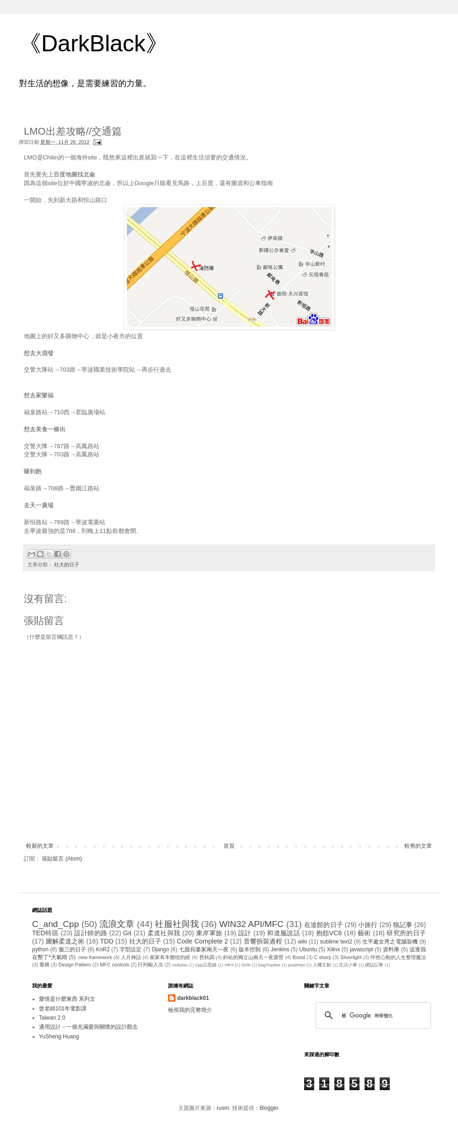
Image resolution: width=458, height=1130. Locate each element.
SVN (246, 964)
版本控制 (250, 949)
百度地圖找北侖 (74, 174)
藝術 (364, 933)
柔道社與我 (163, 933)
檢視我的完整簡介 (190, 1010)
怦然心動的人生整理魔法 (398, 957)
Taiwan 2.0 (52, 1018)
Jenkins (280, 949)
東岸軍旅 (209, 933)
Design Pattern (74, 964)
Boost (299, 957)
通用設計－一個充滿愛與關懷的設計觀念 (88, 1027)
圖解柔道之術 (65, 941)
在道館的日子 (323, 924)
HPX (229, 964)
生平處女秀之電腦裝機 (390, 941)
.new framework (94, 957)
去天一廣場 (39, 505)
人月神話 (131, 957)
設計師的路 (90, 933)
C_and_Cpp (55, 924)
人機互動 (322, 964)
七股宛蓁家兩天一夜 (204, 949)
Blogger (269, 1108)
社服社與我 (176, 924)
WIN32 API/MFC (251, 924)
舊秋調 (206, 957)
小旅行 (367, 924)
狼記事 (402, 924)
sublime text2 (336, 941)
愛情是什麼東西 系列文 (67, 999)
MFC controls (114, 964)
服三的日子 (72, 949)
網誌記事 (374, 964)
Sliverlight (351, 957)
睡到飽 (33, 471)
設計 (244, 933)
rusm (223, 1108)
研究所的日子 (406, 933)
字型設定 (131, 949)
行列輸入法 (150, 964)
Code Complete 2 (202, 941)
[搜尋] (372, 1015)
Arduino (179, 964)
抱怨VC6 (329, 933)
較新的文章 (40, 846)
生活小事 (348, 964)
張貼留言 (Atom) (62, 859)
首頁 (229, 846)
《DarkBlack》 (93, 43)
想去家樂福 (39, 395)
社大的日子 (66, 564)
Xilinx (333, 949)
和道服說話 (283, 933)
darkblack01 (193, 998)
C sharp (323, 957)
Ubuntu (308, 949)
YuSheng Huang (59, 1036)
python (40, 949)
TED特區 (45, 933)
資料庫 (391, 949)
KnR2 (103, 949)
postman (296, 964)
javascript (361, 949)
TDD (107, 941)
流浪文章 (116, 924)
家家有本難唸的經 (170, 957)
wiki (302, 941)
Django (160, 949)
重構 (44, 964)
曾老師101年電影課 (63, 1008)
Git (127, 933)
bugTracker (269, 964)
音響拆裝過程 (263, 941)
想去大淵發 (39, 353)
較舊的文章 (418, 846)
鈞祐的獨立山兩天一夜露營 (253, 957)
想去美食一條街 (44, 429)
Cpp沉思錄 (206, 964)
